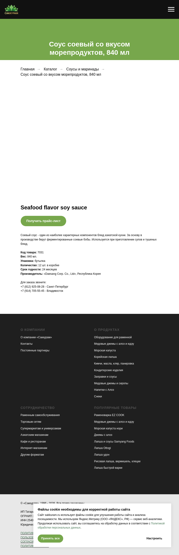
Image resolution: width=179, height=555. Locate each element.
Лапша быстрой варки (108, 467)
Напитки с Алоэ (104, 389)
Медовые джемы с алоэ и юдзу (114, 343)
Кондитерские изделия (108, 370)
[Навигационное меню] (171, 9)
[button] (43, 221)
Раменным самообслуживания (40, 415)
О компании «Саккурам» (36, 337)
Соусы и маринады (82, 69)
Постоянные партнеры (35, 350)
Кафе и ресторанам (33, 441)
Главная (28, 69)
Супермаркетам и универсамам (41, 428)
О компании (33, 330)
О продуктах (107, 330)
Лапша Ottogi (102, 448)
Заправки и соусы (105, 376)
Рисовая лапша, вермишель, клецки (117, 461)
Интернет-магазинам (34, 448)
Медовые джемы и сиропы (111, 383)
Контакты (27, 343)
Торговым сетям (31, 421)
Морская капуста (105, 350)
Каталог (50, 69)
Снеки (98, 396)
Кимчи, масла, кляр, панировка (114, 363)
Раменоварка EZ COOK (109, 415)
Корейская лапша (105, 356)
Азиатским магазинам (34, 434)
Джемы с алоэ (103, 434)
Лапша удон (102, 454)
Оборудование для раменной (113, 337)
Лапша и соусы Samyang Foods (114, 441)
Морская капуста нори (108, 428)
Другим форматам (32, 454)
